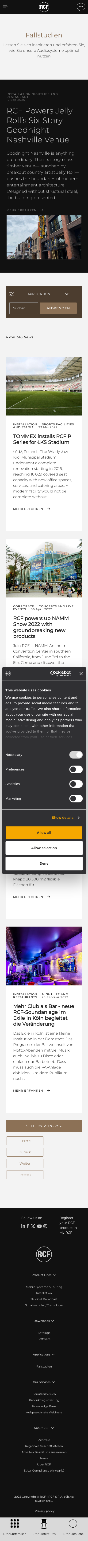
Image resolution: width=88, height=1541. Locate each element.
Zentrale (44, 1440)
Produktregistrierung (44, 1400)
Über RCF (44, 1464)
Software (44, 1339)
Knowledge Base (44, 1406)
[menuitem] (44, 1511)
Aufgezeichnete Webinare (44, 1412)
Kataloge (44, 1333)
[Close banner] (81, 673)
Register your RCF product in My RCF (68, 1225)
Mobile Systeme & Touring (44, 1287)
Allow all (44, 833)
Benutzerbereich (44, 1394)
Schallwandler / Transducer (44, 1305)
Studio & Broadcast (44, 1299)
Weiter (25, 1163)
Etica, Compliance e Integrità (44, 1470)
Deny (44, 863)
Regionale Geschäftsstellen (44, 1446)
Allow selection (44, 848)
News (44, 1458)
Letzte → (25, 1175)
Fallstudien (44, 1366)
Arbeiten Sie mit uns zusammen (44, 1452)
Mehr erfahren (22, 210)
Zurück (25, 1152)
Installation (44, 1293)
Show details (63, 817)
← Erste (25, 1141)
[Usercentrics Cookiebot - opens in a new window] (52, 673)
